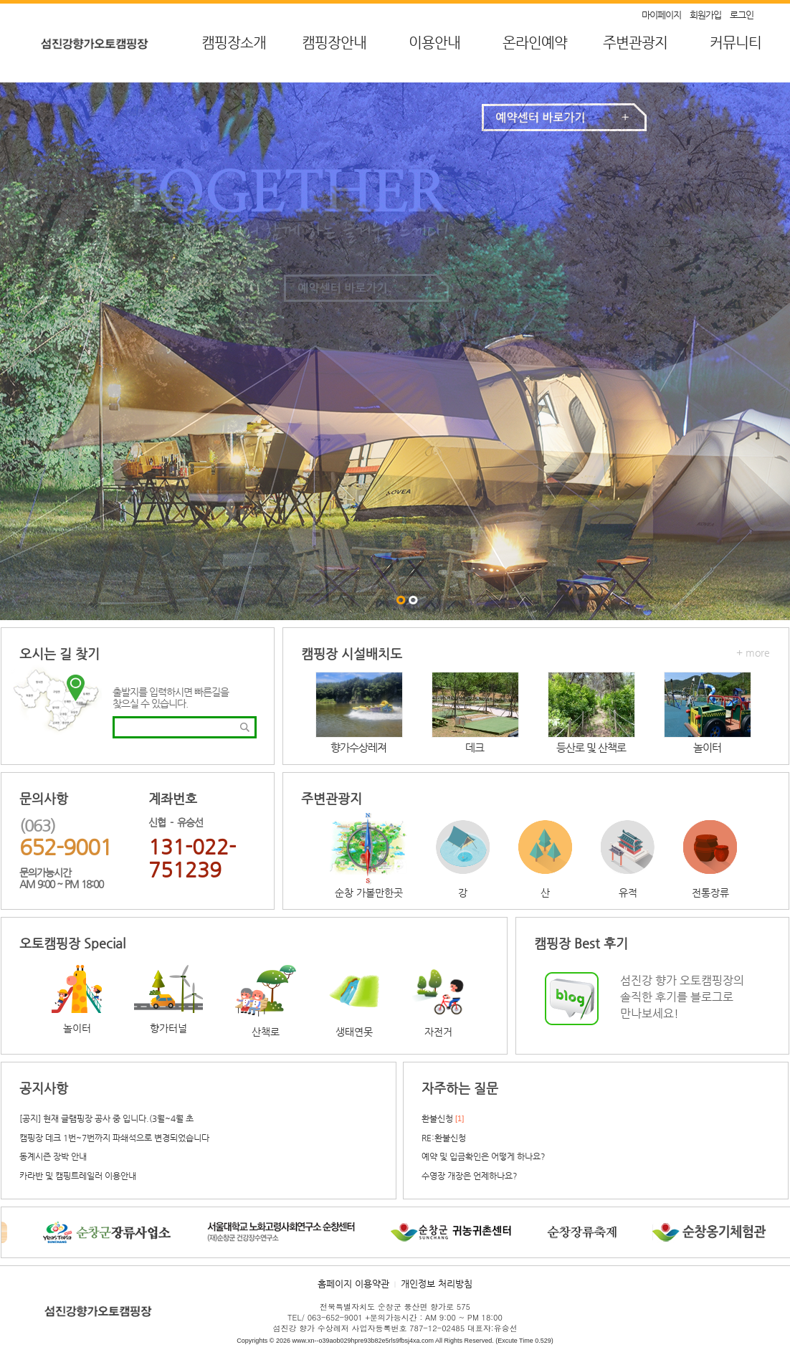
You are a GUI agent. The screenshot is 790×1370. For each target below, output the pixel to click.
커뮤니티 (735, 42)
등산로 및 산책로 (591, 747)
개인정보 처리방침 (436, 1283)
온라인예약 (535, 42)
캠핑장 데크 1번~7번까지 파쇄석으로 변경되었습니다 (114, 1138)
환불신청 (437, 1118)
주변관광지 (635, 42)
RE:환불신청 (444, 1138)
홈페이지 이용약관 (353, 1283)
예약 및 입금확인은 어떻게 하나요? (484, 1156)
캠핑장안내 (334, 42)
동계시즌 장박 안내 (53, 1156)
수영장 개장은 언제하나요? (470, 1176)
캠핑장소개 (233, 42)
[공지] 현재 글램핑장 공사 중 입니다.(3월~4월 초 (106, 1118)
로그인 (741, 14)
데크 (474, 747)
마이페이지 (661, 14)
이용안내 (434, 42)
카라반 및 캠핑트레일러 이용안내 (77, 1176)
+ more (753, 652)
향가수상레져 (358, 747)
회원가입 (705, 14)
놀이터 (707, 747)
